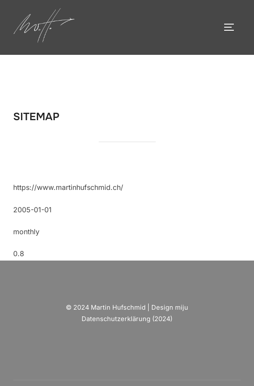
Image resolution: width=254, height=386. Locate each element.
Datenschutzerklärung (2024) (127, 319)
